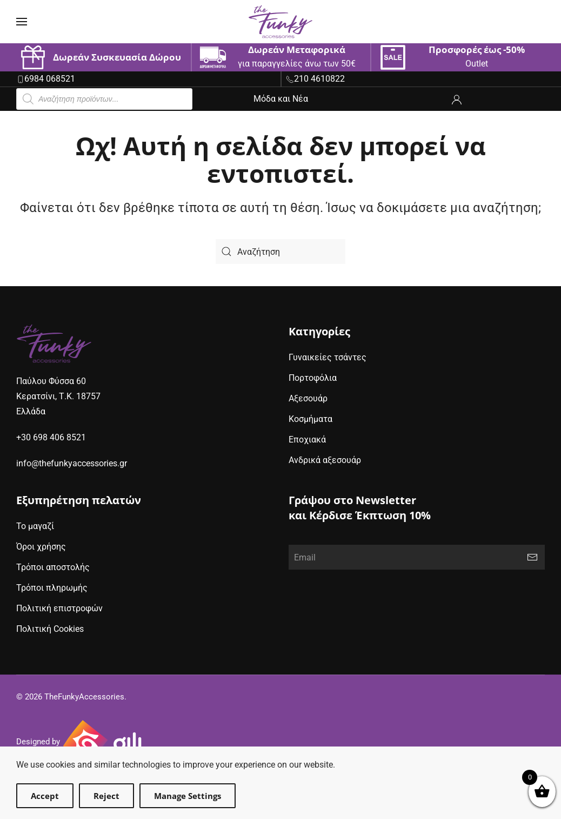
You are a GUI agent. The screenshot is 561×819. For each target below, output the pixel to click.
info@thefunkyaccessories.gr (71, 463)
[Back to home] (280, 21)
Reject (106, 795)
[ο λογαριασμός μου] (456, 99)
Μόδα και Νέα (280, 99)
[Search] (280, 251)
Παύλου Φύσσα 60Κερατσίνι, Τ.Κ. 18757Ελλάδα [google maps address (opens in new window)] (58, 396)
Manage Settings (187, 795)
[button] (21, 21)
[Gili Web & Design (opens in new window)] (102, 742)
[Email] (417, 557)
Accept (45, 795)
